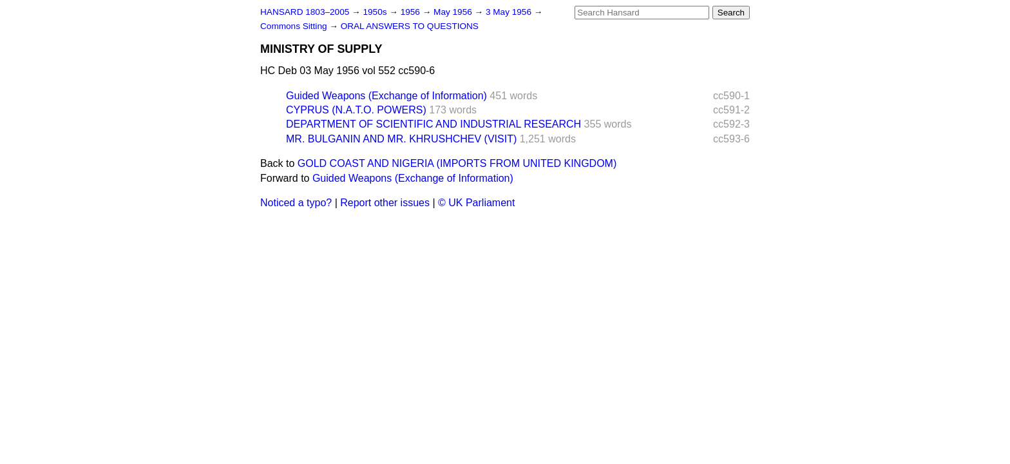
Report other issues (385, 202)
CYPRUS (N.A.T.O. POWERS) (356, 109)
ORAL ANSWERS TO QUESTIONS (410, 26)
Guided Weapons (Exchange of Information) (386, 95)
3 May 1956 (510, 12)
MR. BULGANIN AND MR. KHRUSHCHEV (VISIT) (401, 138)
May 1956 (454, 12)
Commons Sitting (294, 26)
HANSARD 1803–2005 (304, 12)
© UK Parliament (476, 202)
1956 (412, 12)
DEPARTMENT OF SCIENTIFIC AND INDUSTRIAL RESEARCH (433, 124)
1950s (376, 12)
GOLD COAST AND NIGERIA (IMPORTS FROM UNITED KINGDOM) (457, 163)
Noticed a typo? (296, 202)
